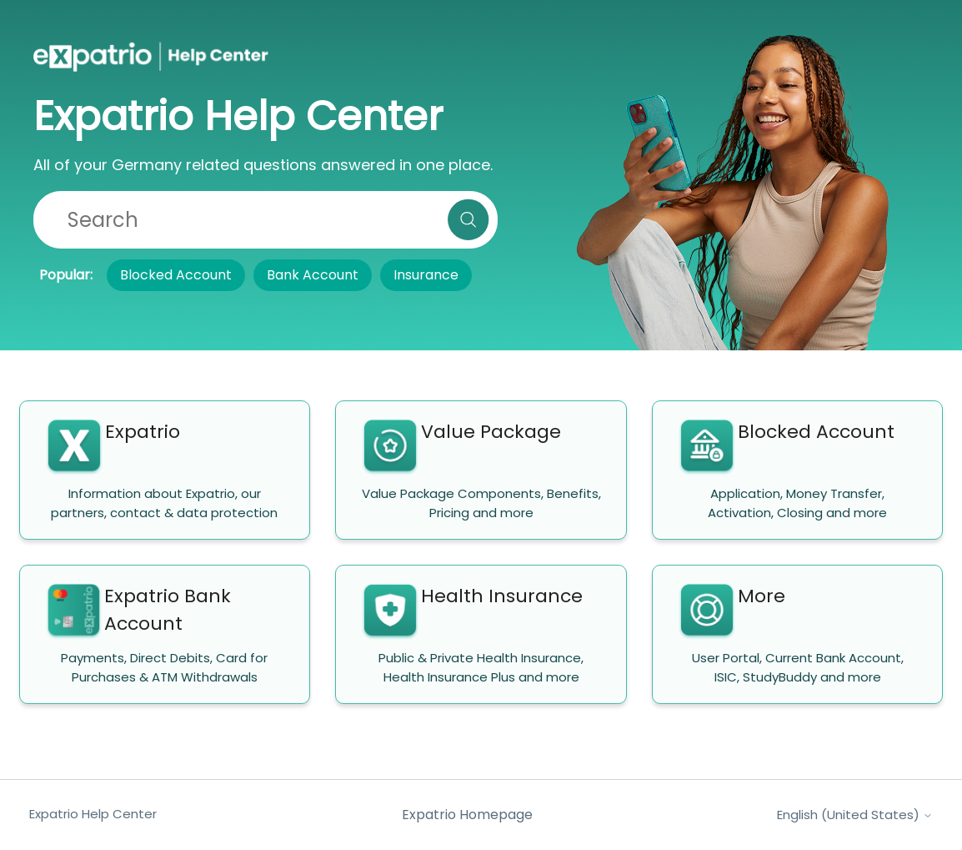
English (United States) (855, 814)
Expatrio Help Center (93, 813)
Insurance (425, 274)
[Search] (265, 220)
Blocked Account (176, 274)
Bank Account (312, 274)
